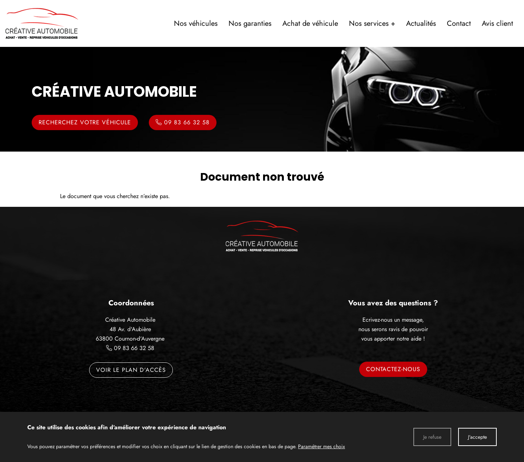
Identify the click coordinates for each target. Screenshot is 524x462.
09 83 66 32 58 (134, 348)
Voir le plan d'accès (131, 370)
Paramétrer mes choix (321, 446)
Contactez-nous (393, 369)
